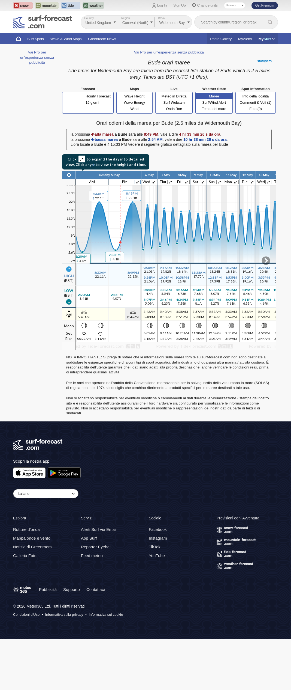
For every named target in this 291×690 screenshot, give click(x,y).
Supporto (71, 589)
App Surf (89, 538)
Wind (135, 109)
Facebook (158, 529)
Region (125, 18)
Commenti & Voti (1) (255, 102)
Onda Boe (174, 109)
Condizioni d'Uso (26, 614)
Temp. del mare (214, 109)
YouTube (157, 555)
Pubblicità (48, 589)
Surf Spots (35, 39)
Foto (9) (255, 109)
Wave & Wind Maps (66, 39)
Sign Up (179, 5)
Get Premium (264, 5)
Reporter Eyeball (96, 547)
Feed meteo (92, 555)
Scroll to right (266, 260)
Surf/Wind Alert (214, 102)
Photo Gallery (221, 39)
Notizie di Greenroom (32, 547)
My (267, 39)
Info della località (255, 96)
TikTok (154, 547)
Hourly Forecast (98, 96)
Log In (162, 5)
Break (161, 18)
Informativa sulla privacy (64, 614)
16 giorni (92, 102)
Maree (214, 96)
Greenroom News (102, 39)
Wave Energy (134, 102)
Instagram (158, 538)
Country (89, 18)
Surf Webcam (174, 102)
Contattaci (95, 589)
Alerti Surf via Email (99, 529)
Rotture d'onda (26, 529)
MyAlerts (245, 39)
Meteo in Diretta (174, 96)
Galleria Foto (25, 555)
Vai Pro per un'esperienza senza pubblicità (37, 57)
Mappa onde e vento (31, 538)
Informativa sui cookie (106, 614)
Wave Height (134, 96)
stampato (264, 61)
